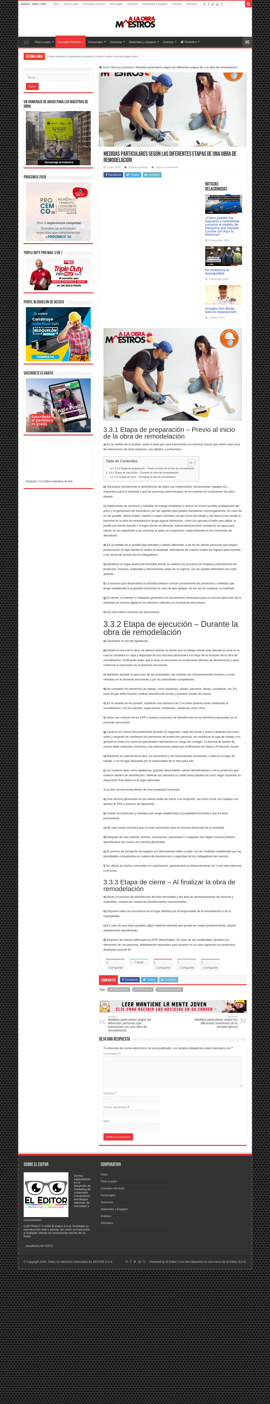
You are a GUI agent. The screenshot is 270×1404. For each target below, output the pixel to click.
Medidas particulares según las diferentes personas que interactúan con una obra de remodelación (131, 1023)
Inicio (56, 4)
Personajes (116, 4)
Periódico (191, 4)
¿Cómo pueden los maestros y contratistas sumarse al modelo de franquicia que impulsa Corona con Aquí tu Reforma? (222, 226)
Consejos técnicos (94, 4)
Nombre (109, 1093)
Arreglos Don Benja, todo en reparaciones (221, 310)
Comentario (111, 1053)
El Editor (171, 1261)
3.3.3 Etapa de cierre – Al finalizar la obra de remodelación (145, 477)
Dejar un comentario (167, 167)
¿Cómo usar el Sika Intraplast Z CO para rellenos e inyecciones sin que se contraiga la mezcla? (102, 56)
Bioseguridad (119, 989)
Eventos (177, 4)
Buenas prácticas (122, 67)
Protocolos (143, 989)
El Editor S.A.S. (236, 1261)
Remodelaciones (169, 989)
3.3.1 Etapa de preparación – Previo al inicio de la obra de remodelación (154, 468)
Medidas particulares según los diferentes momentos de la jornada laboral (215, 1022)
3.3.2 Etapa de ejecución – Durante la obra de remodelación (144, 472)
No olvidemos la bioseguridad (217, 271)
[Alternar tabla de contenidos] (189, 462)
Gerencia (132, 4)
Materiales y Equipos (155, 4)
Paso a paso (71, 4)
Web (106, 1121)
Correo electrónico (116, 1107)
